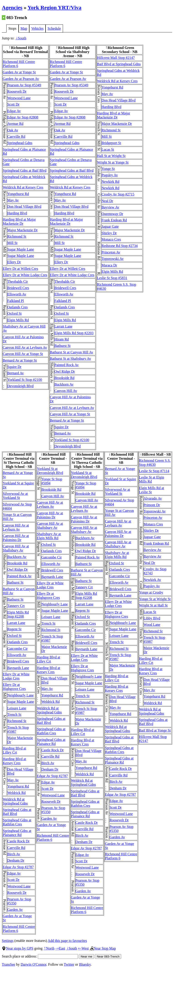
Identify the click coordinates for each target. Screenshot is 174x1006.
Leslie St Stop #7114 (154, 471)
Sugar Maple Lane (20, 249)
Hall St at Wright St (111, 156)
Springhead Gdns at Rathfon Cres (17, 822)
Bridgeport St (111, 143)
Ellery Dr (14, 262)
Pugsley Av (110, 175)
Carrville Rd (16, 136)
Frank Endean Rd (114, 220)
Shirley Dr (109, 233)
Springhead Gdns (19, 143)
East (60, 948)
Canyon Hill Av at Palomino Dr (16, 538)
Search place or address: (40, 956)
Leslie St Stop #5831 (112, 278)
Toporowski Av (113, 259)
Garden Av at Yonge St (19, 72)
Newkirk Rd (110, 182)
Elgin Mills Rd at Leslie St (151, 490)
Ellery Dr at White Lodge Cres (25, 275)
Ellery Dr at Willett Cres (20, 269)
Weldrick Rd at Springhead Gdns (15, 801)
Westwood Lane (19, 98)
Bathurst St (62, 346)
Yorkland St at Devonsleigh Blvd (50, 471)
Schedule (54, 28)
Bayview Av (110, 207)
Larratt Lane (63, 326)
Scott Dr (13, 104)
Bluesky (85, 964)
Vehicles (37, 28)
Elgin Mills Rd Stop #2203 (73, 333)
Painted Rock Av (66, 365)
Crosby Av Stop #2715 (118, 194)
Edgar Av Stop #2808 (22, 117)
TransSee (8, 964)
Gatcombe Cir (17, 649)
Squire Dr (14, 367)
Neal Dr (107, 201)
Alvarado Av (153, 498)
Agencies (12, 7)
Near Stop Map (103, 948)
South (20, 38)
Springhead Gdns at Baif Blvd (24, 170)
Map (24, 28)
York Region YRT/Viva (54, 7)
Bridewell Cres (18, 288)
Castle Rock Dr (18, 841)
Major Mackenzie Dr (22, 230)
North (49, 948)
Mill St (12, 243)
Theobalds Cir (17, 281)
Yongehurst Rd (18, 194)
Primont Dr (152, 505)
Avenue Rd (15, 124)
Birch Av (13, 854)
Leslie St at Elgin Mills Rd (151, 479)
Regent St (14, 629)
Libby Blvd (152, 618)
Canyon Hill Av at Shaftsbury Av (16, 548)
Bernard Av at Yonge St (20, 360)
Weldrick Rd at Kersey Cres (23, 187)
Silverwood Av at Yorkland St (15, 496)
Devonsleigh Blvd (20, 386)
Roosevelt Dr (17, 91)
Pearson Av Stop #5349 (24, 85)
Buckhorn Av (64, 384)
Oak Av (12, 130)
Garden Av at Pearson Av (21, 79)
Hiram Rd (61, 339)
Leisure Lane (16, 708)
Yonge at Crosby (151, 592)
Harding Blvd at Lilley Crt (14, 750)
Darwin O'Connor (33, 964)
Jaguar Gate (110, 226)
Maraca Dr (109, 265)
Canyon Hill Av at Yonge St (23, 354)
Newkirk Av (152, 580)
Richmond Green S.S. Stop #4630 (155, 463)
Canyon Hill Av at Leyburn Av (25, 347)
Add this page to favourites (67, 941)
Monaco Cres (111, 239)
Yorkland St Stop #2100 (24, 380)
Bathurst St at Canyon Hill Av (71, 352)
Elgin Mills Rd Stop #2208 (18, 614)
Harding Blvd (17, 213)
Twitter (69, 964)
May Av (13, 200)
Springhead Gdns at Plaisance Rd (17, 833)
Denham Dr (15, 860)
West (83, 948)
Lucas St (108, 149)
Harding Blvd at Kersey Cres (14, 761)
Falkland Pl (15, 301)
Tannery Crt (16, 606)
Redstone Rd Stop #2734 (120, 246)
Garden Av (15, 910)
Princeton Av (111, 252)
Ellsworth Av (16, 294)
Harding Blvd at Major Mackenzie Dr (19, 221)
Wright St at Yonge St (112, 162)
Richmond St (16, 236)
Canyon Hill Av (65, 391)
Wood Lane (152, 624)
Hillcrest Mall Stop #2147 (116, 58)
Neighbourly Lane (20, 695)
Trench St (14, 714)
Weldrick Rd (16, 793)
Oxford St (14, 313)
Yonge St (108, 169)
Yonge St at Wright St (155, 599)
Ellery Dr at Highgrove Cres (14, 687)
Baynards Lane (18, 668)
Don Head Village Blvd (24, 206)
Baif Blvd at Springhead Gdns (119, 64)
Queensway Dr (112, 214)
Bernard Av (15, 373)
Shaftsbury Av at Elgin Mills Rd (49, 536)
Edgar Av (14, 111)
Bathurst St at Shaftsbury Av (70, 358)
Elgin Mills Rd (18, 320)
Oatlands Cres (17, 307)
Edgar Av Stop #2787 (18, 867)
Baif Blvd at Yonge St (155, 730)
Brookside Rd (64, 378)
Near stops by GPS (17, 948)
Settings (8, 941)
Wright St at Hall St (153, 605)
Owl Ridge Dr (64, 371)
